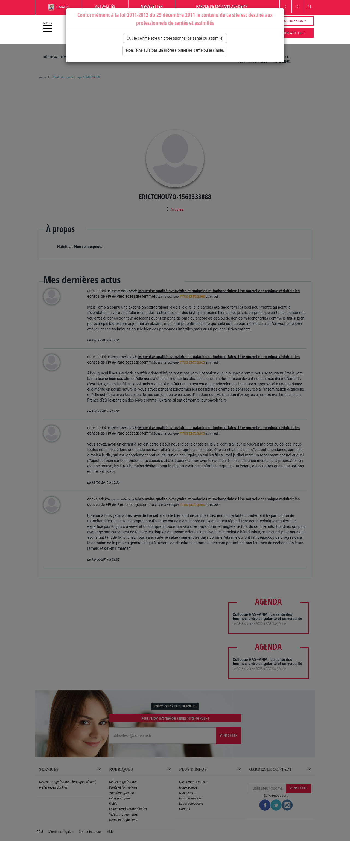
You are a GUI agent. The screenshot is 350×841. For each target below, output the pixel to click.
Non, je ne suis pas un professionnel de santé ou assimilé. (175, 50)
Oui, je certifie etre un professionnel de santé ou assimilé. (175, 38)
